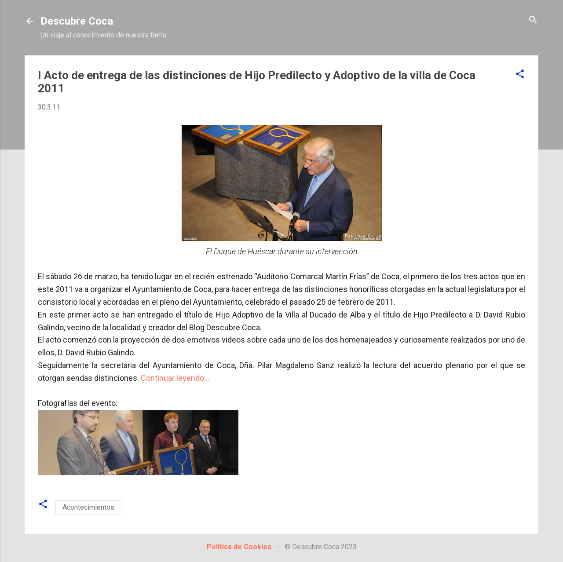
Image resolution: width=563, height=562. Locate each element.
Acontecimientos (88, 507)
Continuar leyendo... (175, 378)
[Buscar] (533, 20)
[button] (520, 74)
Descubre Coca (76, 21)
